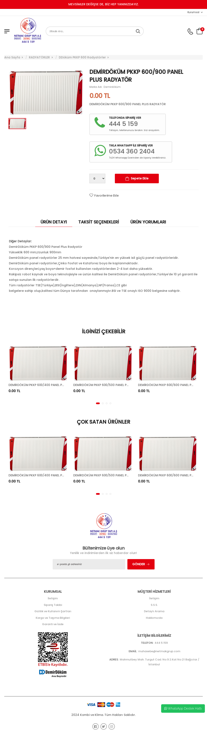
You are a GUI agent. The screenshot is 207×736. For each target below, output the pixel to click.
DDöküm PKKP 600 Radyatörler (82, 57)
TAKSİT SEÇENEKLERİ (98, 222)
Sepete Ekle (139, 178)
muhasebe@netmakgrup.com (159, 651)
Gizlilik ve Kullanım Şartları (52, 611)
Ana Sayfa (12, 57)
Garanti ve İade (52, 624)
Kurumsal (193, 12)
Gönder (138, 564)
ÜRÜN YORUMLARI (148, 222)
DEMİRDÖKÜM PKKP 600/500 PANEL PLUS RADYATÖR (110, 385)
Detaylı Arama (154, 611)
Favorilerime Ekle (106, 195)
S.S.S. (154, 605)
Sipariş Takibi (53, 605)
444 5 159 (161, 643)
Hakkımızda (154, 618)
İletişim (53, 598)
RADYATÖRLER (39, 57)
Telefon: (147, 643)
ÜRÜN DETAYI (54, 222)
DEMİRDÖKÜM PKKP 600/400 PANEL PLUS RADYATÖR (46, 385)
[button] (98, 403)
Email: (133, 651)
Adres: (114, 659)
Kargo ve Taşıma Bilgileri (53, 618)
